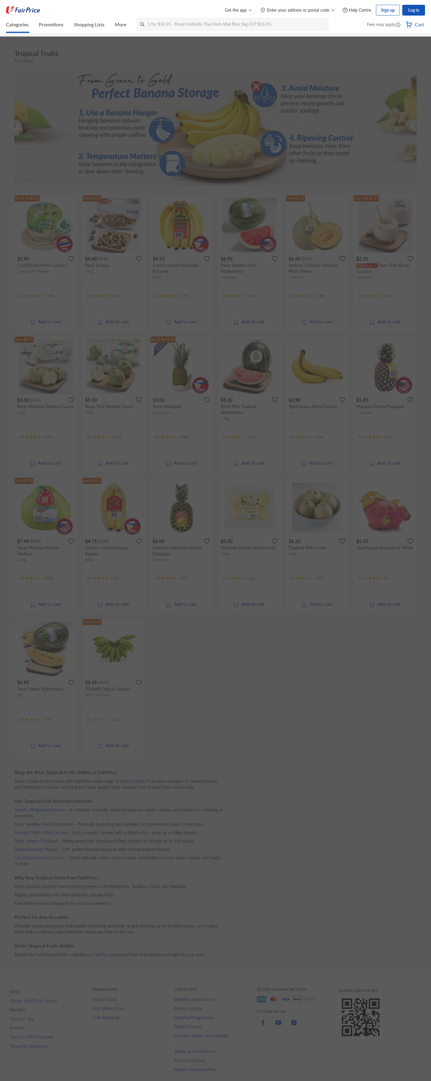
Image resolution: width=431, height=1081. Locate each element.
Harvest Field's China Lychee (40, 832)
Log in (413, 10)
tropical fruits (132, 781)
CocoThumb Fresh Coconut (39, 857)
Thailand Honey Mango (35, 849)
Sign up (388, 10)
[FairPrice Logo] (23, 10)
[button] (398, 25)
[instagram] (294, 1026)
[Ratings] (36, 296)
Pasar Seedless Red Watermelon (43, 824)
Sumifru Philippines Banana (39, 809)
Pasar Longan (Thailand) (36, 840)
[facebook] (263, 1026)
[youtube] (278, 1026)
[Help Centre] (356, 10)
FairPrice (101, 954)
